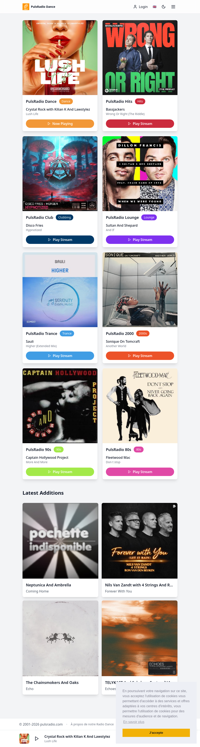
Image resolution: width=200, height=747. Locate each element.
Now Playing (60, 123)
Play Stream (140, 123)
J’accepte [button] (156, 732)
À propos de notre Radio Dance (92, 724)
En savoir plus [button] (133, 722)
